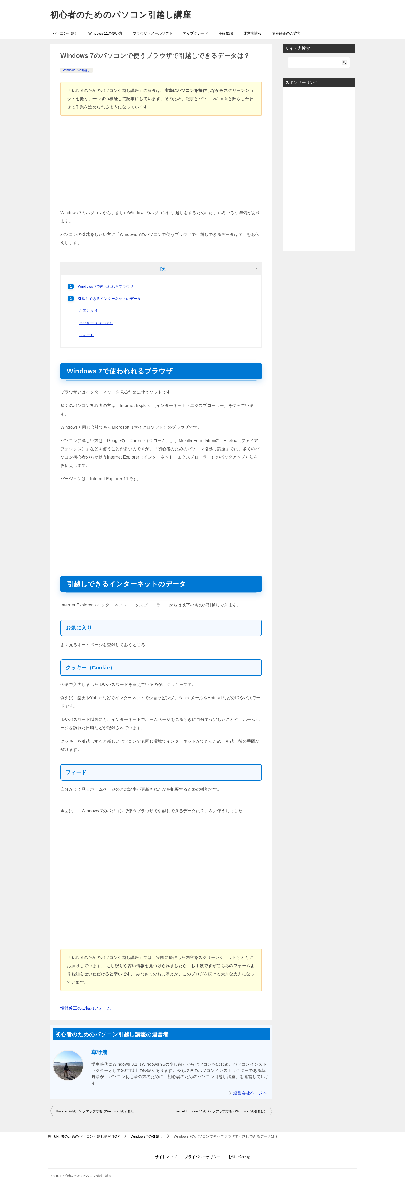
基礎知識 (226, 33)
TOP (86, 1136)
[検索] (319, 62)
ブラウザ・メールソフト (153, 33)
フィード (86, 335)
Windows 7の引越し (76, 70)
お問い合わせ (239, 1157)
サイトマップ (166, 1157)
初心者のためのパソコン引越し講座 (120, 14)
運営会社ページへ (250, 1093)
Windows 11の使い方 (105, 33)
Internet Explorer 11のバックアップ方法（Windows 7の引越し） (220, 1111)
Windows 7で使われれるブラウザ (106, 286)
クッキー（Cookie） (96, 323)
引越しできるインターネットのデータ (109, 298)
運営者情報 (252, 33)
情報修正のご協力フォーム (85, 1008)
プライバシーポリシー (202, 1157)
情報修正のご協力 (286, 33)
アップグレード (195, 33)
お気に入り (88, 311)
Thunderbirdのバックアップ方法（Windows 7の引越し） (96, 1111)
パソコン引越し (65, 33)
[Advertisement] (161, 165)
